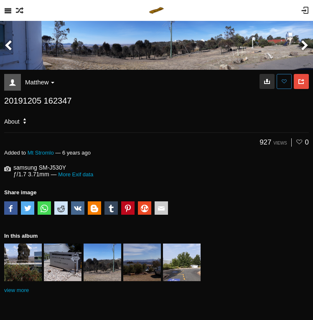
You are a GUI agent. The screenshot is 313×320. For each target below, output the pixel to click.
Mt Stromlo (41, 153)
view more (16, 290)
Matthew (39, 82)
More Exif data (75, 174)
